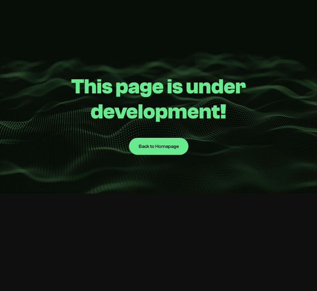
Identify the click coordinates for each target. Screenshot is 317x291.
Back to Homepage (159, 146)
